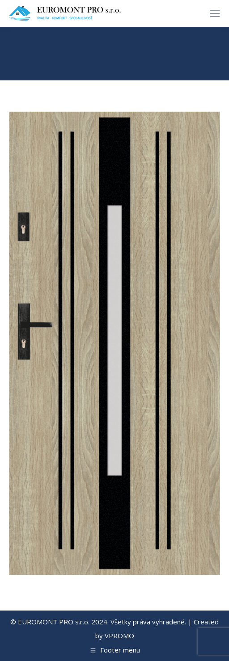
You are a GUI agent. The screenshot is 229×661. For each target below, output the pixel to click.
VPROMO (119, 635)
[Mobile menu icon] (214, 13)
